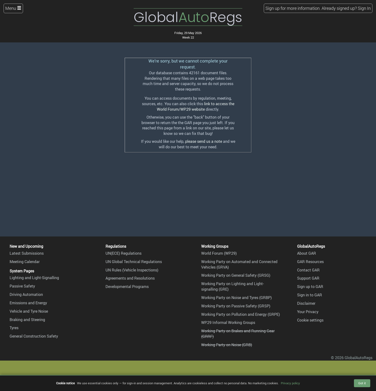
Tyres (14, 327)
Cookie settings (310, 320)
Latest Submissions (27, 253)
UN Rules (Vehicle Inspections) (132, 270)
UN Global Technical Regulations (134, 261)
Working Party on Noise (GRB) (226, 344)
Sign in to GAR (309, 295)
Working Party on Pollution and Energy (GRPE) (240, 314)
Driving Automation (26, 294)
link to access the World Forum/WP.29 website (195, 106)
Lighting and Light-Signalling (34, 277)
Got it (362, 383)
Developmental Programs (127, 286)
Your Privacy (307, 311)
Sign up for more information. (293, 8)
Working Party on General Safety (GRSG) (235, 275)
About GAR (306, 253)
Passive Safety (22, 286)
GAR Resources (310, 261)
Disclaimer (306, 303)
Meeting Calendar (25, 261)
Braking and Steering (27, 319)
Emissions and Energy (28, 302)
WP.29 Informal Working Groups (228, 322)
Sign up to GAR (310, 286)
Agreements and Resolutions (130, 278)
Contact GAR (308, 270)
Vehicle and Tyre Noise (29, 311)
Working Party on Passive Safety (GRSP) (235, 306)
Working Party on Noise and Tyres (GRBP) (236, 297)
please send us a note (203, 141)
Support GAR (308, 278)
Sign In (364, 8)
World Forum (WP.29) (219, 253)
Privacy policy (290, 383)
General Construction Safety (34, 336)
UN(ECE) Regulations (123, 253)
